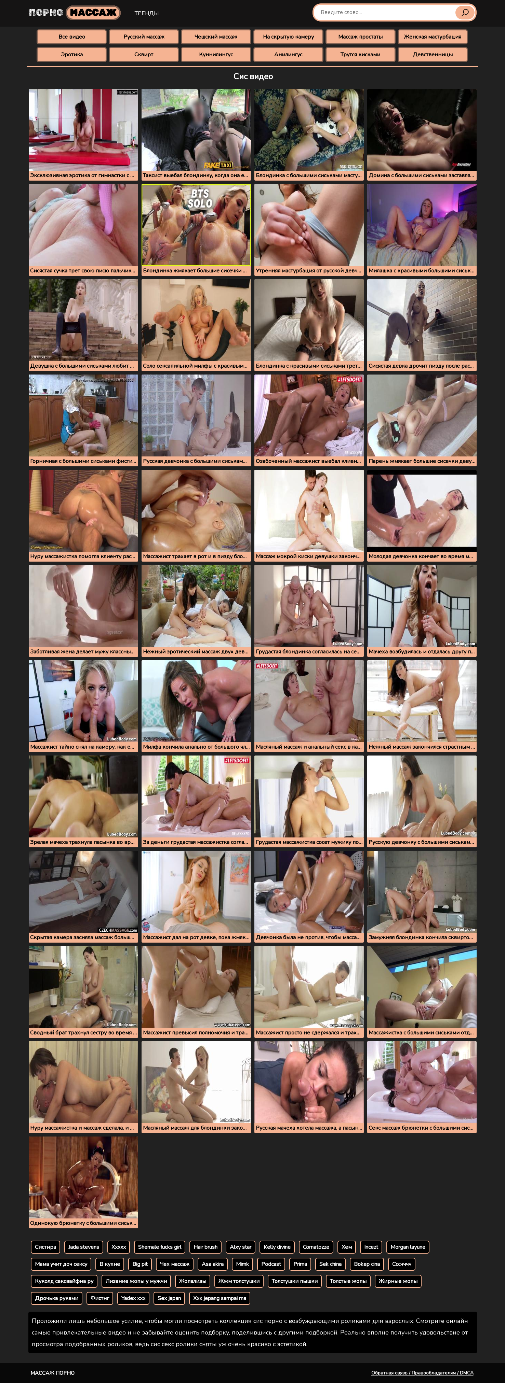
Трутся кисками (360, 54)
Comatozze (316, 1247)
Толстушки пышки (295, 1281)
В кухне (109, 1264)
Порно (75, 12)
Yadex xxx (133, 1298)
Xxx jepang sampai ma (219, 1298)
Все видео (71, 37)
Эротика (72, 54)
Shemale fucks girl (159, 1247)
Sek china (330, 1264)
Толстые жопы (348, 1281)
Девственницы (433, 54)
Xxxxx (118, 1247)
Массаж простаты (360, 37)
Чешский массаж (216, 37)
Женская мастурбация (432, 37)
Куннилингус (216, 54)
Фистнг (100, 1298)
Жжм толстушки (239, 1281)
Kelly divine (277, 1247)
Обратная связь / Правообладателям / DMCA (422, 1373)
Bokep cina (367, 1264)
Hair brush (205, 1247)
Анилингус (288, 54)
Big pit (140, 1264)
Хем (347, 1247)
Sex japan (169, 1298)
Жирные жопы (398, 1281)
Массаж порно (52, 1373)
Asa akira (213, 1264)
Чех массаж (174, 1264)
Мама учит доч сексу (61, 1264)
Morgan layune (407, 1247)
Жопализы (192, 1281)
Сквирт (143, 54)
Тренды (147, 13)
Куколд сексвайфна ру (64, 1281)
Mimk (242, 1264)
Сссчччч (401, 1264)
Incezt (371, 1247)
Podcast (271, 1264)
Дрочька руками (56, 1298)
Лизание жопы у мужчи (136, 1281)
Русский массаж (143, 37)
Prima (300, 1264)
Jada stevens (83, 1247)
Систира (45, 1247)
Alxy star (240, 1247)
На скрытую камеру (288, 37)
